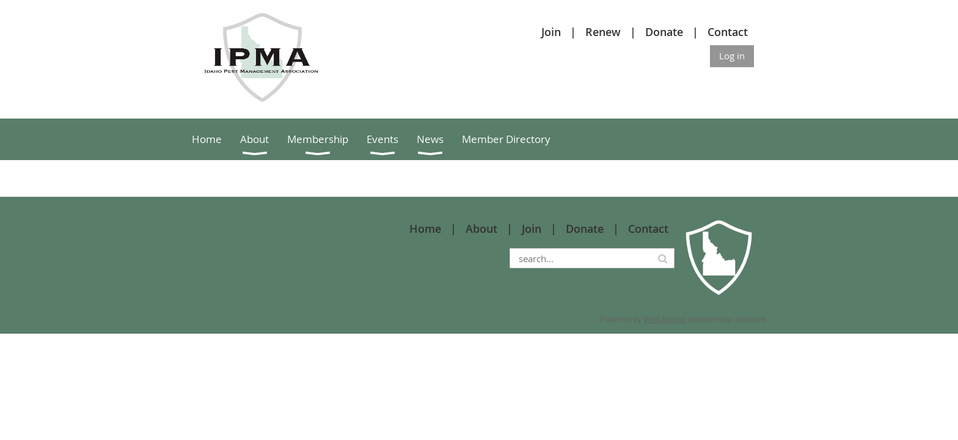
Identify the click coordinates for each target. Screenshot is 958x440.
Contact (728, 31)
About (481, 228)
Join (551, 31)
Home (425, 228)
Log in (732, 56)
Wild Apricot (665, 319)
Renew (603, 31)
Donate (664, 31)
